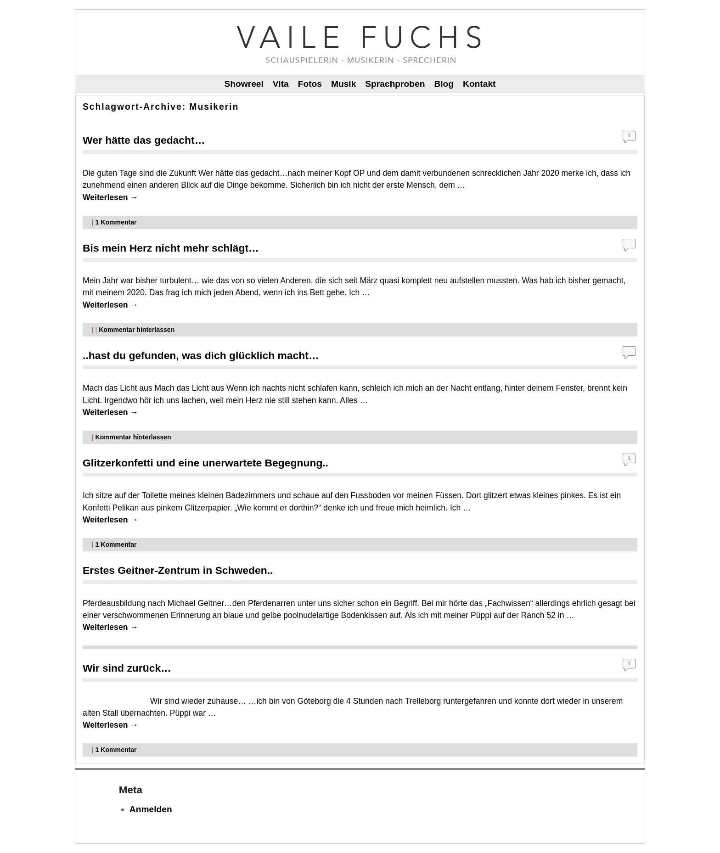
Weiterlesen (110, 197)
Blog (444, 84)
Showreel (244, 84)
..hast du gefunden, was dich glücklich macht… (201, 355)
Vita (281, 84)
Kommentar (116, 222)
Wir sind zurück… (127, 668)
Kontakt (479, 84)
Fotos (310, 84)
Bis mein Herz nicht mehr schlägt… (171, 248)
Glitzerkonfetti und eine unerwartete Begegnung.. (205, 463)
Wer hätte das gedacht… (144, 140)
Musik (343, 84)
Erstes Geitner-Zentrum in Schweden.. (178, 570)
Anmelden (150, 809)
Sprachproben (395, 84)
